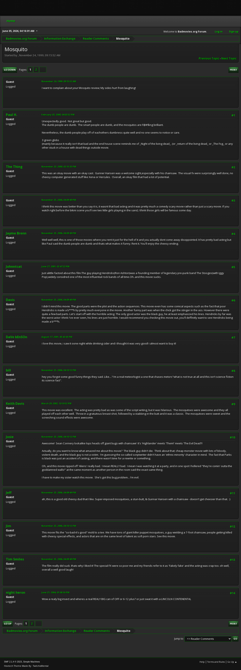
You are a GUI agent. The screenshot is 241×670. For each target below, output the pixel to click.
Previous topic (209, 58)
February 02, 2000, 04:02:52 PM (58, 114)
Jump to (178, 638)
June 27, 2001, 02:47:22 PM (55, 266)
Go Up (7, 623)
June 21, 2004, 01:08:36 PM (55, 592)
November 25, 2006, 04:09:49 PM (58, 199)
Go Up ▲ (232, 661)
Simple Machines (31, 661)
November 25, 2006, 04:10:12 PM (58, 370)
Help (202, 661)
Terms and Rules (216, 661)
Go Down (10, 69)
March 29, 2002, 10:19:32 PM (56, 403)
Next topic (229, 58)
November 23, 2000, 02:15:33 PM (58, 166)
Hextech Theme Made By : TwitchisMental (26, 665)
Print (233, 69)
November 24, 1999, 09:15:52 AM (58, 81)
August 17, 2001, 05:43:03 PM (56, 336)
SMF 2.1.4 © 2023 (13, 661)
